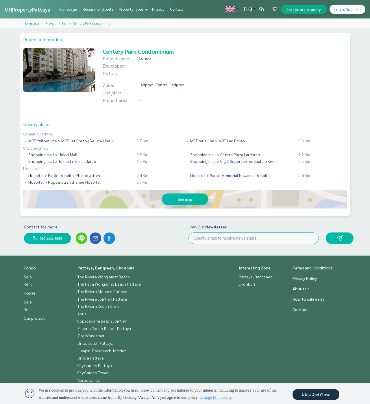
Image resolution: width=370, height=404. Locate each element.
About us (301, 288)
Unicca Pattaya (90, 357)
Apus (81, 313)
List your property (304, 9)
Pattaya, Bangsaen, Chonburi (105, 267)
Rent (28, 283)
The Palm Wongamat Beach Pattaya (109, 283)
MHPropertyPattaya (27, 9)
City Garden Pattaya (94, 365)
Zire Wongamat (91, 335)
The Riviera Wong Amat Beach (103, 276)
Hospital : (31, 168)
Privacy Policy (305, 278)
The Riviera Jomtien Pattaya (102, 298)
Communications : (39, 133)
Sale (28, 276)
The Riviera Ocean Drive (98, 306)
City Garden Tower (93, 372)
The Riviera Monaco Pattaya (102, 291)
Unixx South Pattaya (95, 343)
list (64, 23)
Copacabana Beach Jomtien (102, 320)
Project (158, 9)
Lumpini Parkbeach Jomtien (102, 350)
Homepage (68, 9)
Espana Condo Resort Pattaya (104, 328)
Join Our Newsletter (207, 226)
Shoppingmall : (36, 147)
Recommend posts (98, 9)
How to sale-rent (308, 298)
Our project (34, 318)
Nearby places (37, 124)
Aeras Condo (88, 380)
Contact (176, 9)
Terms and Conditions (313, 267)
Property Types (132, 9)
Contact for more (41, 226)
